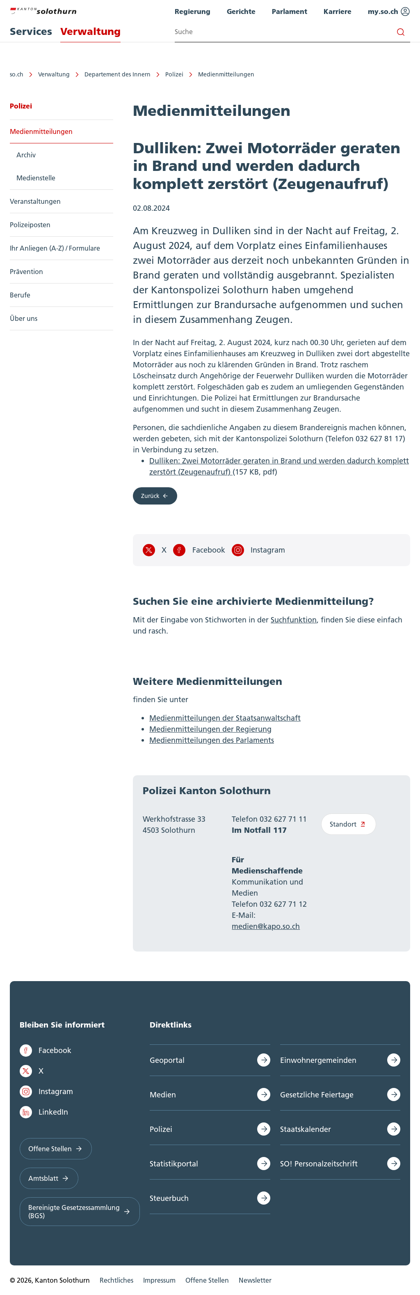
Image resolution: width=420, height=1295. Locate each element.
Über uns (23, 318)
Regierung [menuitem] (192, 11)
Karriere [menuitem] (338, 11)
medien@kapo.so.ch (266, 926)
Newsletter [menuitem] (255, 1280)
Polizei (174, 74)
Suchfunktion (294, 619)
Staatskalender (305, 1129)
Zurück (155, 496)
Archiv (26, 155)
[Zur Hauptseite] (43, 10)
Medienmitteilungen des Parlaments (211, 740)
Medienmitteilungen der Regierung (210, 729)
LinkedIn (44, 1112)
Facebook (199, 550)
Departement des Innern (117, 74)
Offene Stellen (55, 1148)
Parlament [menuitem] (289, 11)
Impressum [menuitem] (159, 1280)
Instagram (258, 550)
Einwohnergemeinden (318, 1060)
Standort (349, 824)
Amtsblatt (49, 1178)
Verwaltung (54, 74)
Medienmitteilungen (226, 74)
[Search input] (292, 31)
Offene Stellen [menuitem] (207, 1280)
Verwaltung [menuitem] (90, 31)
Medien (163, 1094)
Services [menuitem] (31, 31)
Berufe (20, 295)
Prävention (26, 271)
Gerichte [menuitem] (241, 11)
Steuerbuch (169, 1198)
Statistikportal (174, 1163)
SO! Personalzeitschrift (319, 1163)
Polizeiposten (30, 225)
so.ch (16, 74)
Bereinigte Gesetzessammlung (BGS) (79, 1211)
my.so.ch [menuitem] (389, 11)
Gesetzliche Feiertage (317, 1094)
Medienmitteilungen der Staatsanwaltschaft (225, 718)
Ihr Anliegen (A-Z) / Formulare (55, 248)
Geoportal (167, 1060)
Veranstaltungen (35, 201)
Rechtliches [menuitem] (116, 1280)
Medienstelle (35, 178)
